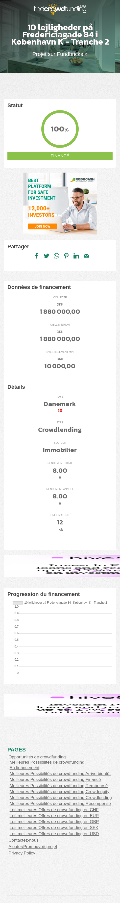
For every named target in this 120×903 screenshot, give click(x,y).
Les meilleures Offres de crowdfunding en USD (54, 833)
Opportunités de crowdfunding (37, 756)
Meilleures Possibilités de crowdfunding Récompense (60, 803)
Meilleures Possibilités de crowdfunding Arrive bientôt (60, 773)
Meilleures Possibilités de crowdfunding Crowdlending (61, 797)
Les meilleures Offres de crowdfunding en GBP (54, 821)
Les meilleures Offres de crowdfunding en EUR (54, 815)
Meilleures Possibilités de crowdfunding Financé (55, 779)
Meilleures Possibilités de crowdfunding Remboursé (59, 785)
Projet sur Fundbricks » (60, 54)
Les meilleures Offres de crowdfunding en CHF (54, 809)
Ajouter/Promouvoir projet (32, 846)
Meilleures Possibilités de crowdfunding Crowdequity (60, 791)
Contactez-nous (23, 840)
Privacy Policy (21, 853)
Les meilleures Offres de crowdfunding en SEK (54, 827)
